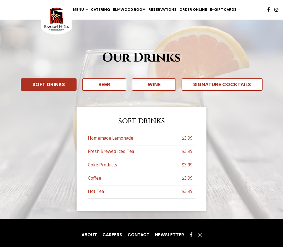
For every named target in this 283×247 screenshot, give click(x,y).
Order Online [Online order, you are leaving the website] (193, 9)
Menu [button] (80, 9)
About (89, 235)
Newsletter (169, 235)
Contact (139, 235)
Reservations (162, 9)
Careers (112, 235)
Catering (100, 9)
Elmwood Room (129, 9)
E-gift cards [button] (225, 9)
